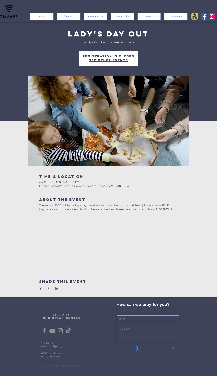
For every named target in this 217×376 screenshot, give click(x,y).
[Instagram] (212, 16)
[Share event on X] (48, 288)
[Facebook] (204, 16)
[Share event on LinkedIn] (56, 288)
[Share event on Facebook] (40, 288)
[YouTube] (52, 330)
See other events (108, 60)
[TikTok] (68, 330)
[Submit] (166, 348)
